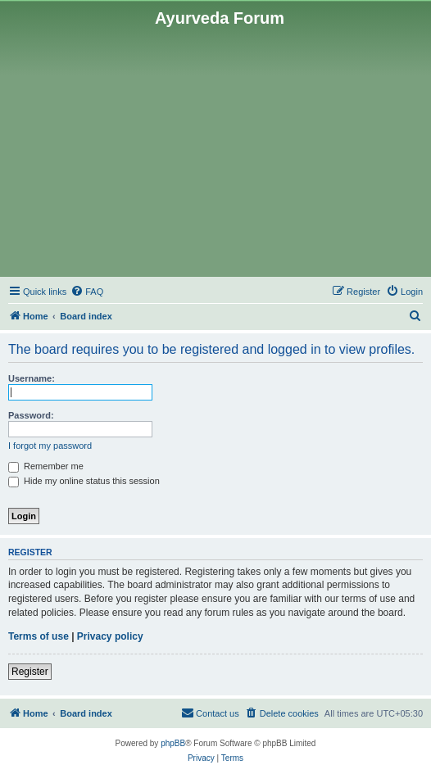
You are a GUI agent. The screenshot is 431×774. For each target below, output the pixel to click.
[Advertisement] (215, 150)
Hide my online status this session (84, 481)
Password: (31, 415)
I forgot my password (50, 445)
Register (29, 671)
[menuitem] (86, 291)
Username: (31, 378)
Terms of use (38, 636)
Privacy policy (110, 636)
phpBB (173, 743)
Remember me (46, 466)
